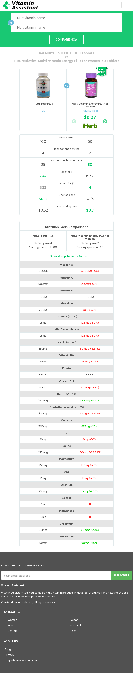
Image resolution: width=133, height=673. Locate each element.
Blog (8, 649)
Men (10, 625)
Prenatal (75, 625)
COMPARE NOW (67, 39)
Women (12, 620)
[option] (90, 121)
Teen (73, 631)
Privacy (9, 655)
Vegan (74, 620)
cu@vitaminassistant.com (22, 660)
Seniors (13, 631)
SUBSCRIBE (121, 575)
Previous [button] (74, 121)
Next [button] (105, 121)
